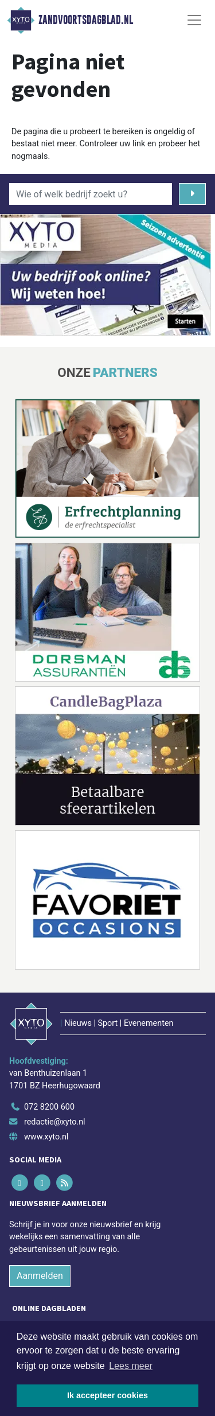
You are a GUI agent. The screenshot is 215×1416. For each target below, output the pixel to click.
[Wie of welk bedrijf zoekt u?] (90, 194)
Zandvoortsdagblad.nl (85, 20)
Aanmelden (40, 1275)
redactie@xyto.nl (54, 1122)
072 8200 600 (49, 1107)
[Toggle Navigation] (194, 20)
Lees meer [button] (131, 1366)
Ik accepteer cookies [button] (107, 1395)
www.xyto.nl (46, 1137)
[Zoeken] (192, 194)
